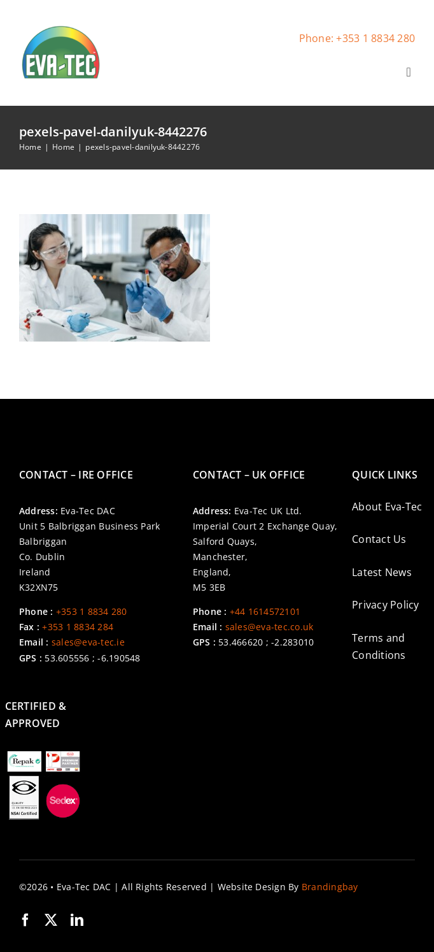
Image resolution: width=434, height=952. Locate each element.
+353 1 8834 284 (77, 627)
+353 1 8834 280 (91, 611)
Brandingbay (330, 887)
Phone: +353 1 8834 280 (357, 38)
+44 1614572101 (265, 611)
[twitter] (51, 920)
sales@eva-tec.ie (88, 642)
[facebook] (25, 920)
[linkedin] (77, 920)
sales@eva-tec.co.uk (269, 627)
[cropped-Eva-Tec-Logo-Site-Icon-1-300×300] (60, 29)
